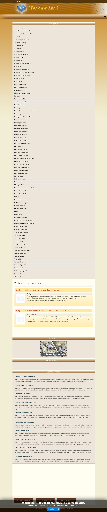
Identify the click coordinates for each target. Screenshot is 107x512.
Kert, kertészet (18, 176)
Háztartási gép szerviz (21, 155)
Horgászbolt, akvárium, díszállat (24, 158)
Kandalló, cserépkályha (21, 170)
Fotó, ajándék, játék (20, 137)
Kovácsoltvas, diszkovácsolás (23, 194)
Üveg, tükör (17, 259)
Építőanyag (17, 114)
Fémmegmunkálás (20, 123)
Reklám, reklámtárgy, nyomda (23, 220)
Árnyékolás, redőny (20, 43)
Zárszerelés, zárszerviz (21, 277)
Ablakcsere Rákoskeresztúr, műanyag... (27, 448)
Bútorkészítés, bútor (20, 99)
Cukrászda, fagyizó (20, 102)
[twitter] (17, 1)
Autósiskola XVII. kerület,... (23, 394)
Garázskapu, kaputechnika (22, 143)
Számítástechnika (19, 235)
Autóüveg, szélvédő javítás (22, 75)
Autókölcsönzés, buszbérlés (22, 63)
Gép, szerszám (18, 146)
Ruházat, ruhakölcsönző (21, 229)
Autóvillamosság (19, 78)
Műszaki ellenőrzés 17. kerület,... (25, 439)
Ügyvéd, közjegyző (20, 253)
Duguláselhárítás (19, 105)
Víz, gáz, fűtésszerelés (21, 274)
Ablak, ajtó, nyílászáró (21, 28)
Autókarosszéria (19, 57)
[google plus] (20, 1)
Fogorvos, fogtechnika (21, 129)
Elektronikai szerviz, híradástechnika (25, 111)
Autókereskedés (19, 60)
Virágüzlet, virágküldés (21, 271)
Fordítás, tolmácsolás (20, 134)
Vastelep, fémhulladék (21, 262)
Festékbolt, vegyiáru (20, 126)
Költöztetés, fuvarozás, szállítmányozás (26, 188)
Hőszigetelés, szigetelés (21, 161)
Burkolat (16, 96)
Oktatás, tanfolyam (20, 209)
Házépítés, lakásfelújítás (21, 152)
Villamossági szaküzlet (21, 265)
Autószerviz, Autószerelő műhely (24, 72)
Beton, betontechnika (20, 87)
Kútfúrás (16, 197)
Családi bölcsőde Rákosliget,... (24, 422)
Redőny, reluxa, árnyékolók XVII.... (25, 402)
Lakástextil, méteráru (20, 200)
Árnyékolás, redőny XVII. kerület (25, 377)
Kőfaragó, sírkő (19, 185)
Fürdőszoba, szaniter (20, 140)
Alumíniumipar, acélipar (21, 40)
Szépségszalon (18, 241)
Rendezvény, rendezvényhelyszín (24, 223)
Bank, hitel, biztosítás (20, 84)
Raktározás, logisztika (20, 217)
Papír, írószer (18, 214)
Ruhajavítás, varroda (20, 226)
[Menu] (104, 17)
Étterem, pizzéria (19, 120)
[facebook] (14, 1)
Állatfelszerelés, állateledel (22, 31)
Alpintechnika (18, 37)
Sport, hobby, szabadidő (21, 232)
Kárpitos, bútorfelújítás (21, 173)
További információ (72, 505)
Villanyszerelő (18, 268)
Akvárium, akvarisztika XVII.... (24, 413)
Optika (16, 212)
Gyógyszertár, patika (20, 149)
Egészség (17, 108)
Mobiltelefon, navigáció (21, 203)
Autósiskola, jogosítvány (21, 69)
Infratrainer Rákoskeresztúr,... (24, 456)
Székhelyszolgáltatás (20, 238)
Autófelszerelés (19, 51)
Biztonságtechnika (20, 90)
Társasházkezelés (19, 247)
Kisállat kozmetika (19, 179)
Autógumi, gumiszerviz (21, 54)
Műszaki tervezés (19, 206)
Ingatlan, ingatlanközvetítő (22, 164)
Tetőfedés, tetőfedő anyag (22, 250)
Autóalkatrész (18, 46)
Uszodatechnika (19, 256)
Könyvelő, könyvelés (20, 191)
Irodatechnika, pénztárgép (22, 167)
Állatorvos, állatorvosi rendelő (23, 34)
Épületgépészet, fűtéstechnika (23, 117)
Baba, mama (18, 81)
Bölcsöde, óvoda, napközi (22, 93)
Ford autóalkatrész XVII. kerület (24, 385)
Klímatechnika (18, 182)
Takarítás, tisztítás (19, 244)
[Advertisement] (54, 480)
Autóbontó (17, 49)
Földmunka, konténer (20, 132)
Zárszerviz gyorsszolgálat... (23, 431)
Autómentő (17, 66)
